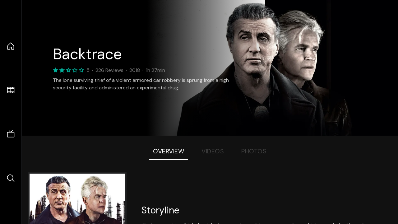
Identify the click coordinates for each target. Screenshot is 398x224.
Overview (168, 151)
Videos (212, 151)
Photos (253, 151)
